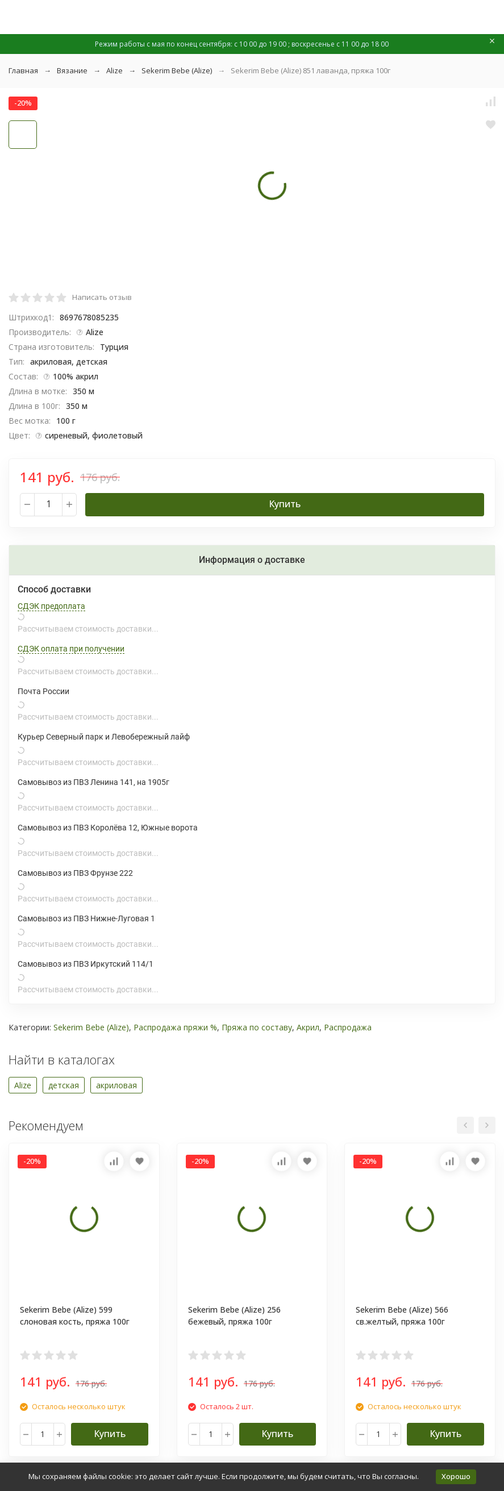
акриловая (116, 1085)
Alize (114, 70)
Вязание (72, 70)
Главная (23, 70)
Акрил (308, 1027)
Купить (285, 504)
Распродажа (348, 1027)
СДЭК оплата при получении (71, 648)
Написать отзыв (102, 297)
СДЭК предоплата (51, 606)
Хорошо (455, 1476)
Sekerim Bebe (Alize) (176, 70)
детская (63, 1085)
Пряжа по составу (257, 1027)
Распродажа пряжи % (175, 1027)
